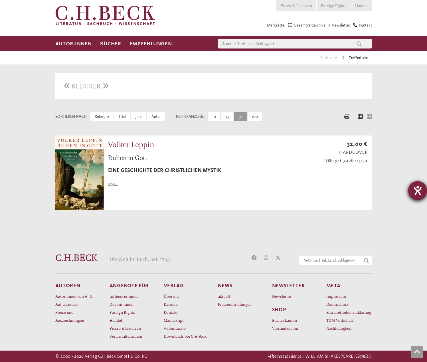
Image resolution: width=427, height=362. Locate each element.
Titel (122, 116)
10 (214, 116)
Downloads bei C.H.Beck (185, 336)
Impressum (336, 296)
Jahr (138, 116)
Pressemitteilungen (235, 304)
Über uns (171, 296)
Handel (361, 5)
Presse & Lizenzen (296, 5)
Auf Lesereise (66, 304)
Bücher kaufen (284, 320)
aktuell (224, 296)
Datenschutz (337, 304)
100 (255, 116)
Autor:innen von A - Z (73, 296)
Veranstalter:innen (126, 336)
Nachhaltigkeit (339, 328)
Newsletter (281, 296)
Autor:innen (73, 44)
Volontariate (175, 328)
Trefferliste (358, 57)
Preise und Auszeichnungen (69, 316)
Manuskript (174, 320)
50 (240, 116)
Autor (156, 116)
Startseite (329, 57)
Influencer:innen (124, 296)
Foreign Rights (333, 5)
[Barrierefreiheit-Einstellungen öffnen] (417, 190)
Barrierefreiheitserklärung (348, 312)
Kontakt (171, 312)
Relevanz (102, 116)
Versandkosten (285, 328)
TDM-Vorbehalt (339, 320)
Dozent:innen (121, 304)
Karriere (171, 304)
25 (227, 116)
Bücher (110, 44)
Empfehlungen (151, 44)
